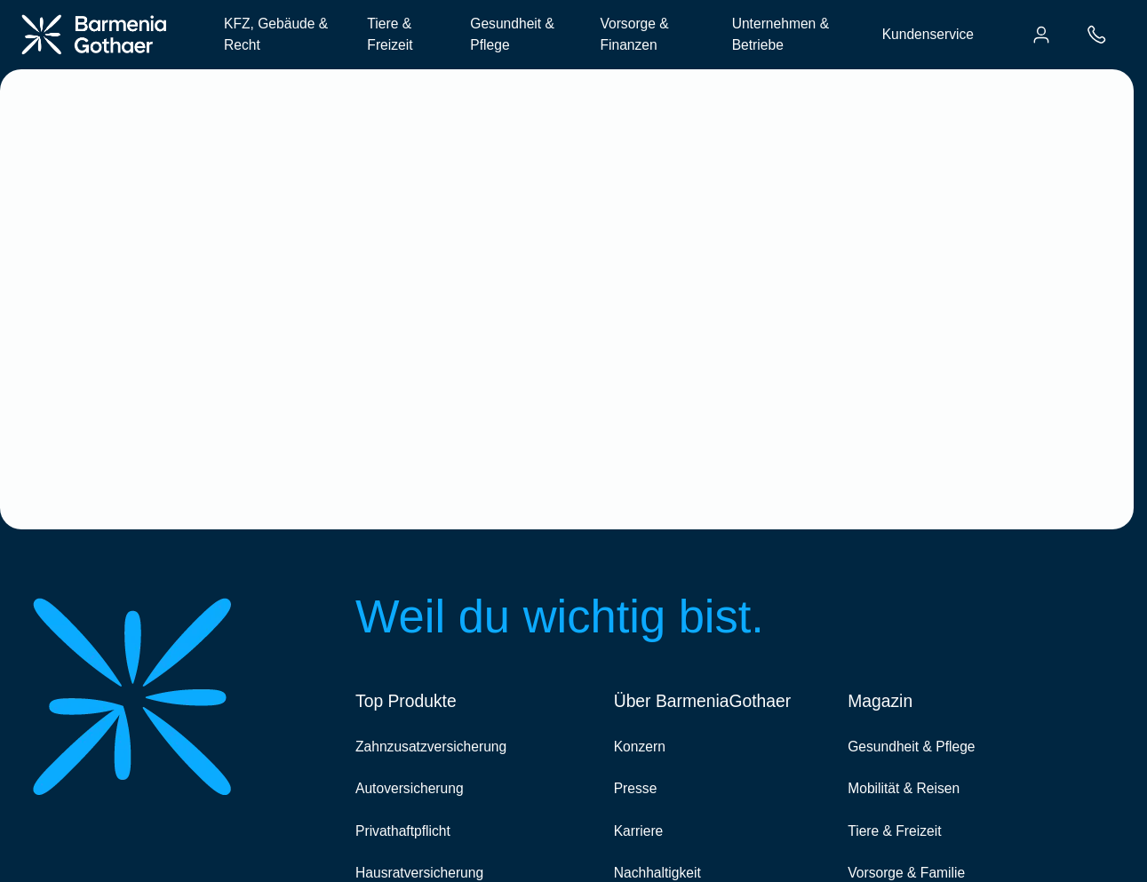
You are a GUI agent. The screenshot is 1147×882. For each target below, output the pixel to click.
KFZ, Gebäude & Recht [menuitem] (276, 34)
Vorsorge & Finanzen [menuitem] (634, 34)
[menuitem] (1041, 34)
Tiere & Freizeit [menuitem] (389, 34)
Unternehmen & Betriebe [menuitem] (780, 34)
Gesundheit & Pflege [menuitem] (512, 34)
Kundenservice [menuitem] (928, 34)
